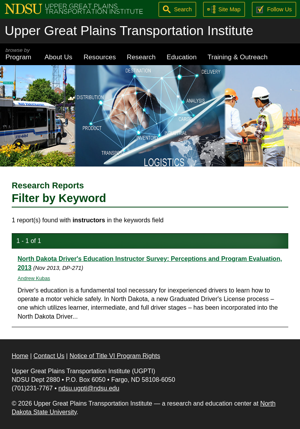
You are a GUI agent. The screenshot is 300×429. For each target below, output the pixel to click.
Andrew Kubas (34, 278)
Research (141, 57)
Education (181, 57)
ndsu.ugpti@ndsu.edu (88, 388)
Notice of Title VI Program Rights (115, 356)
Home (20, 356)
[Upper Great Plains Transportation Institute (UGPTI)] (74, 8)
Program (19, 54)
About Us (58, 57)
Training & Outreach (237, 57)
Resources (100, 57)
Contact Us (49, 356)
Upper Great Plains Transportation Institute (129, 30)
